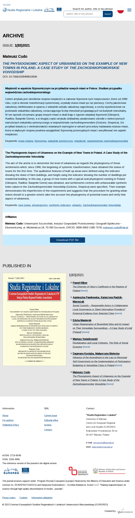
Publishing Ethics (10, 425)
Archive (48, 425)
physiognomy (40, 205)
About (5, 415)
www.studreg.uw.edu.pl (102, 447)
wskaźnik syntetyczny (60, 140)
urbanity (76, 205)
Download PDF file (67, 239)
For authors (8, 420)
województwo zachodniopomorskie (107, 140)
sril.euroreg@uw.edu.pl (103, 443)
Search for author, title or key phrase (93, 9)
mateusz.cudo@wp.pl (115, 227)
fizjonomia (40, 140)
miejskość (80, 140)
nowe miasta (25, 140)
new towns (24, 205)
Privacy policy (9, 498)
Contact (48, 430)
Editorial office (51, 420)
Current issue (50, 415)
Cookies (24, 498)
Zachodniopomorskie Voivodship (102, 205)
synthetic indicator (60, 205)
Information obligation (41, 498)
